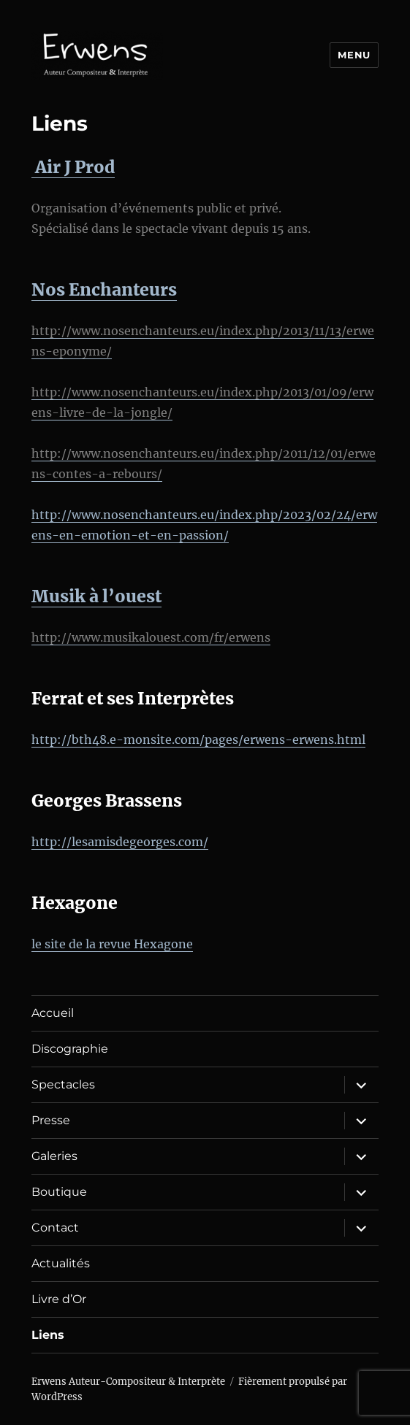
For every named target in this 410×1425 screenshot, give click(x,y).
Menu (354, 55)
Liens (47, 1335)
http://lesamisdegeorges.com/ (119, 841)
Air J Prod (73, 166)
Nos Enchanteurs (104, 289)
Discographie (69, 1049)
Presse (50, 1120)
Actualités (60, 1263)
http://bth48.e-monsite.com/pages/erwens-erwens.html (198, 739)
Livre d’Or (58, 1299)
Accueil (52, 1013)
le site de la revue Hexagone (112, 944)
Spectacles (63, 1084)
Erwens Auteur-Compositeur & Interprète (128, 1381)
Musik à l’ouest (96, 596)
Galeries (54, 1156)
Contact (55, 1227)
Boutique (59, 1192)
